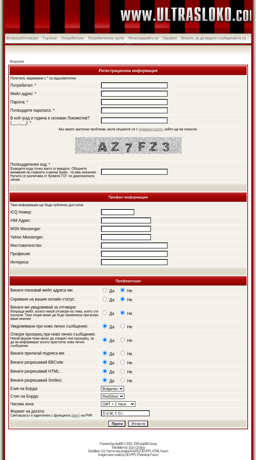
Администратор (151, 129)
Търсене (49, 38)
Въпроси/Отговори (22, 38)
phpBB (119, 444)
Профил (170, 38)
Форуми (17, 61)
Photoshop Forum (147, 455)
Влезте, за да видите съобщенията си (213, 38)
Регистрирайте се (143, 38)
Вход (128, 44)
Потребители (72, 38)
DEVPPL (145, 451)
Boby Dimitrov (137, 447)
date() (75, 415)
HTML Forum (160, 451)
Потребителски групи (106, 38)
